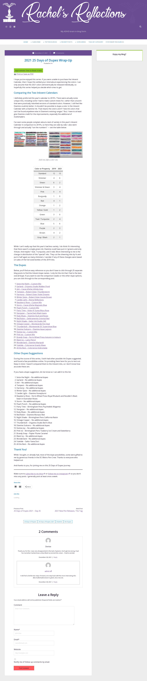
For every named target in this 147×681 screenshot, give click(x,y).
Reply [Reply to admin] (55, 582)
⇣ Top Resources (50, 42)
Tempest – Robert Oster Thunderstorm (33, 292)
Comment (18, 605)
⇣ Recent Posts (66, 42)
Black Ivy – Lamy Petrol (26, 340)
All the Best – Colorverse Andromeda (32, 348)
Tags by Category (96, 42)
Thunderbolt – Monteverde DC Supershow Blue (36, 326)
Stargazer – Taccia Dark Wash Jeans (32, 313)
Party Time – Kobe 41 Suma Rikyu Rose (33, 310)
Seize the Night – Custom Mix (29, 284)
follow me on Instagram (59, 473)
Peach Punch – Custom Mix (28, 308)
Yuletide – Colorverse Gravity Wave (31, 345)
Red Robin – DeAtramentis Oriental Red (33, 318)
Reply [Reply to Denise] (55, 557)
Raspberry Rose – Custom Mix (29, 302)
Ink (52, 63)
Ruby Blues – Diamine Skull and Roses (32, 316)
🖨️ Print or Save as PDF (23, 74)
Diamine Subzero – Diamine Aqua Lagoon (34, 329)
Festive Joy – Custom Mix (27, 332)
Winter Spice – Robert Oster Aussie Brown (34, 297)
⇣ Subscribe (35, 42)
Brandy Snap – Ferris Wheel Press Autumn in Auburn (39, 337)
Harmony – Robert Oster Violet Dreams (33, 294)
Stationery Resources (115, 42)
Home (26, 42)
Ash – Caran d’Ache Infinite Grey (30, 289)
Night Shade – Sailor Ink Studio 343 (31, 321)
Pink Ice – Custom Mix (26, 334)
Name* (17, 629)
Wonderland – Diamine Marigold (30, 342)
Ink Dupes (68, 522)
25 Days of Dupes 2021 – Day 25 (27, 511)
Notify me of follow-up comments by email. (32, 662)
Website (17, 649)
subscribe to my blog (35, 473)
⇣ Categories (80, 42)
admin (48, 571)
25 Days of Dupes (30, 522)
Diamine (59, 522)
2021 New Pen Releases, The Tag (69, 511)
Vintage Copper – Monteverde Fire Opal (33, 324)
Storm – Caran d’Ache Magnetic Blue (32, 305)
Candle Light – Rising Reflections (30, 300)
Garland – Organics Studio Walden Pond (33, 286)
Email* (16, 639)
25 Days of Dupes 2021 (46, 522)
